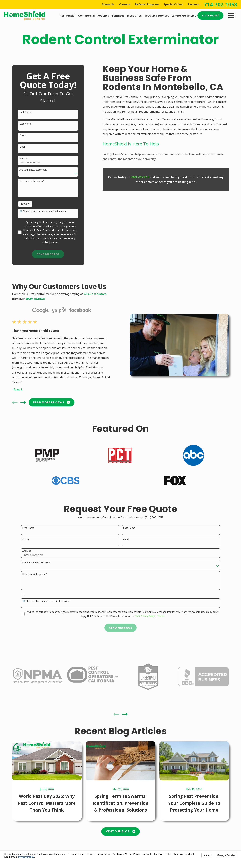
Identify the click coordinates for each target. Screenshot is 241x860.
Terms (54, 242)
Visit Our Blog (120, 831)
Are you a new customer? (33, 169)
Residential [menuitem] (67, 15)
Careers (124, 4)
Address (23, 158)
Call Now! (210, 15)
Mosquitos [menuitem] (134, 15)
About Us (108, 4)
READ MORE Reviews (51, 402)
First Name (25, 112)
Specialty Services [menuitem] (156, 15)
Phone (22, 135)
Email (22, 146)
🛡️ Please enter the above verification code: (43, 211)
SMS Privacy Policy (145, 616)
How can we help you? (31, 181)
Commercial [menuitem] (86, 15)
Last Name (25, 123)
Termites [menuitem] (118, 15)
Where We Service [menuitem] (184, 15)
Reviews (193, 4)
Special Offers (173, 4)
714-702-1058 (220, 4)
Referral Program (147, 4)
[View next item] (23, 402)
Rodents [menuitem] (103, 15)
